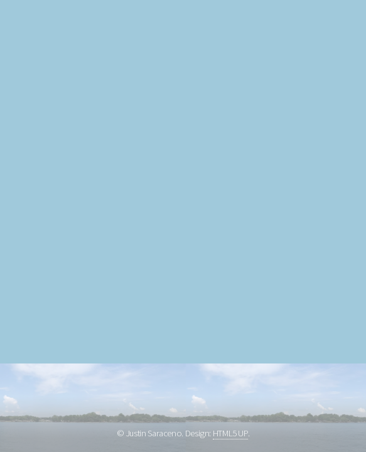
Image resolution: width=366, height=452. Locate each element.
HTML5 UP (230, 433)
